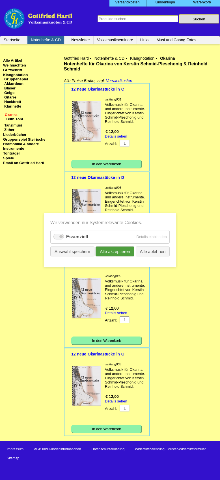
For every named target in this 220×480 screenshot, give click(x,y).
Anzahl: (111, 144)
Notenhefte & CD (46, 40)
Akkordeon (13, 84)
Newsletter (80, 40)
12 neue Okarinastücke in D (97, 177)
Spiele (8, 158)
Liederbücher (14, 134)
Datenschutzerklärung (107, 449)
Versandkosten (119, 80)
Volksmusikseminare (115, 40)
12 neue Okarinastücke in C (97, 89)
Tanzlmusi (13, 125)
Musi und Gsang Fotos (176, 40)
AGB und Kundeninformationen (57, 449)
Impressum (15, 449)
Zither (9, 130)
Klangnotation (142, 58)
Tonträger (11, 153)
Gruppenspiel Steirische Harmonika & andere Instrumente (24, 144)
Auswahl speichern (72, 251)
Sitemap (13, 458)
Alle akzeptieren (115, 251)
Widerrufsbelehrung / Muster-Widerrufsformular (170, 449)
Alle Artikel (12, 60)
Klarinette (12, 106)
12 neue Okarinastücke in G (97, 354)
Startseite (12, 40)
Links (145, 40)
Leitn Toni (14, 119)
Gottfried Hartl (76, 58)
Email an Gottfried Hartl (23, 163)
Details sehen (116, 136)
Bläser (10, 88)
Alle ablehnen (152, 251)
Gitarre (10, 97)
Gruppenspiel (16, 79)
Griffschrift (12, 70)
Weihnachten (14, 65)
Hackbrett (12, 102)
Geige (9, 93)
